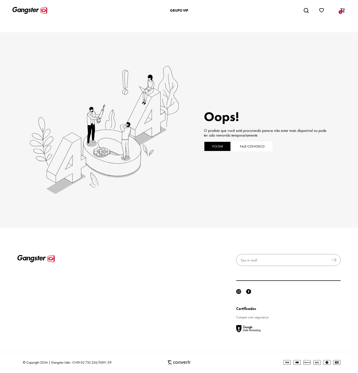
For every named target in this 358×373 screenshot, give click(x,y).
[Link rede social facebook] (248, 291)
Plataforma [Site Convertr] (179, 362)
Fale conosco (252, 146)
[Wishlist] (322, 10)
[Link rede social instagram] (238, 291)
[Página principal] (29, 10)
